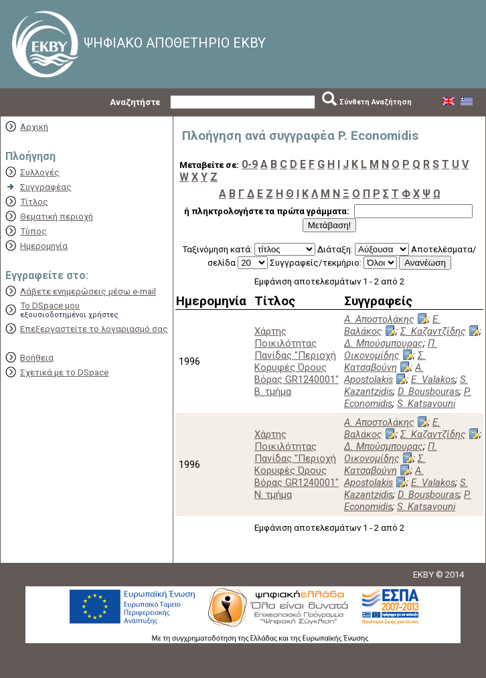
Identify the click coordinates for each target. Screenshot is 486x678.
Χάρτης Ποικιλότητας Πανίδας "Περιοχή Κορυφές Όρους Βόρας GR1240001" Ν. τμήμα (296, 464)
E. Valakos (433, 379)
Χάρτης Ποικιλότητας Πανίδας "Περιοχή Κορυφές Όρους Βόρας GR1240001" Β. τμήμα (296, 361)
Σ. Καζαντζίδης (433, 331)
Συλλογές (40, 172)
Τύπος (33, 231)
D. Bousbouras (428, 392)
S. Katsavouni (426, 404)
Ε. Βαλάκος (392, 325)
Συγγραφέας (46, 187)
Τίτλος (34, 202)
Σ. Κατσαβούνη (385, 361)
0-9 (250, 164)
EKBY (423, 575)
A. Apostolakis (384, 373)
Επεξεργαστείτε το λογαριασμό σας (94, 329)
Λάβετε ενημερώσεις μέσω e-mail (88, 291)
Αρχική (34, 127)
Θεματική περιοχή (56, 216)
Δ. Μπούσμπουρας (383, 343)
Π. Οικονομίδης (390, 349)
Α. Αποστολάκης (379, 319)
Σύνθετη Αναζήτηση (375, 102)
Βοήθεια (37, 358)
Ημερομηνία (44, 246)
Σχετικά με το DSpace (64, 372)
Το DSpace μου (50, 306)
